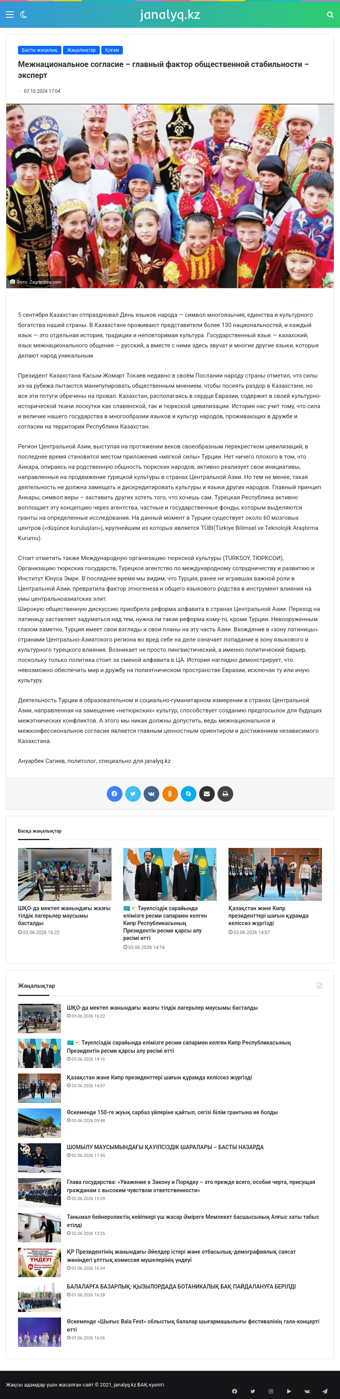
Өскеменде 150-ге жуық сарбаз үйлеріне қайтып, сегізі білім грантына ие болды (172, 1112)
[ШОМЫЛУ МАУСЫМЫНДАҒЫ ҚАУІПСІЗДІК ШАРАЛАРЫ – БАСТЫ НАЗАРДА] (39, 1158)
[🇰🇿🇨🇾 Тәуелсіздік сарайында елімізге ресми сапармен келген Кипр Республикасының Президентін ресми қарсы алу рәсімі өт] (170, 874)
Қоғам (112, 50)
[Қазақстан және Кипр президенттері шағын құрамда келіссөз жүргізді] (275, 874)
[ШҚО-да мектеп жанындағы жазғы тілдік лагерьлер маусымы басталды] (65, 874)
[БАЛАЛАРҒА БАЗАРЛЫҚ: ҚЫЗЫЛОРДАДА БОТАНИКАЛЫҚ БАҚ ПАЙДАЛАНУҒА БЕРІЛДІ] (39, 1297)
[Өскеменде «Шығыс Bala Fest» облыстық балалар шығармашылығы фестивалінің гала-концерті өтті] (39, 1332)
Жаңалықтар (81, 50)
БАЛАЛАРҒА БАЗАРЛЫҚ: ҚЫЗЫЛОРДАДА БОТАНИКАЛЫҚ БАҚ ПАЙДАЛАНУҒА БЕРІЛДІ (181, 1286)
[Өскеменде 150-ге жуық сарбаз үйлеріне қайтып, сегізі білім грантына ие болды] (39, 1123)
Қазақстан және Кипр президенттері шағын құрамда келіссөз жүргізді (268, 915)
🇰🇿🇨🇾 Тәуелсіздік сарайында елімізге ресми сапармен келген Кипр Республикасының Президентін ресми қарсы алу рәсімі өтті (165, 923)
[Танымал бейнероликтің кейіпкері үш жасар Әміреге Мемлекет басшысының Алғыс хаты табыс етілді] (39, 1227)
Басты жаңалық (40, 50)
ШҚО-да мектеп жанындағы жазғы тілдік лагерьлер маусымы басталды (64, 915)
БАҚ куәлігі (150, 1385)
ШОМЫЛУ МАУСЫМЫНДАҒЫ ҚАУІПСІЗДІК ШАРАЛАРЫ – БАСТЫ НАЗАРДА (165, 1147)
